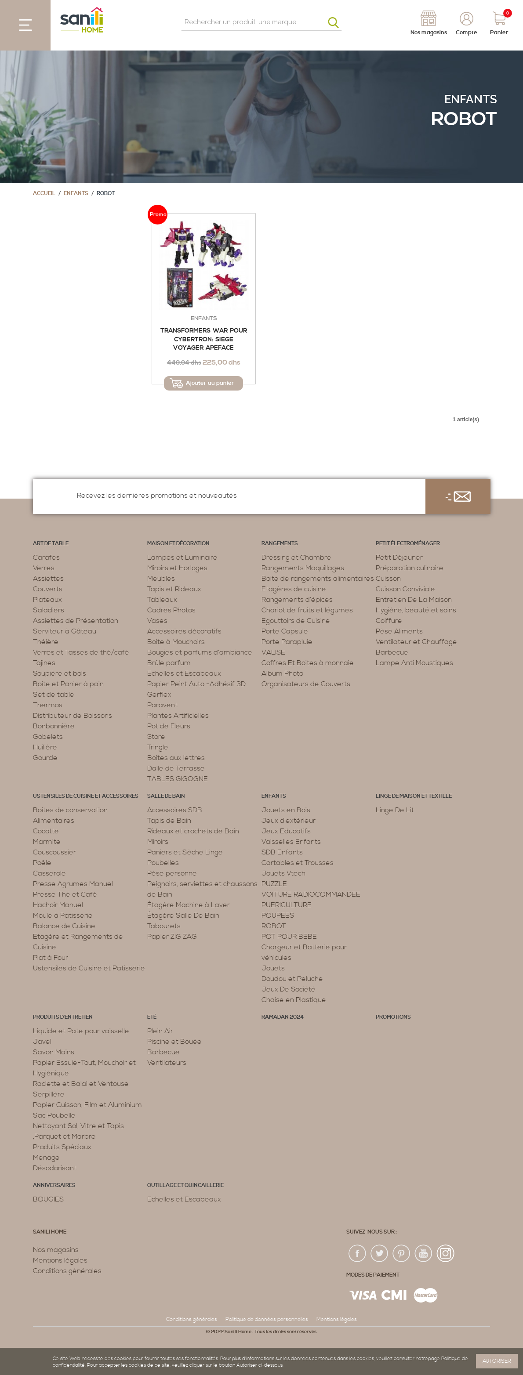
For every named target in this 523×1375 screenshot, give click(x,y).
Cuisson (388, 578)
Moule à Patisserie (63, 915)
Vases (157, 620)
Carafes (46, 557)
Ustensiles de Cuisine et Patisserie (89, 968)
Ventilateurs (166, 1062)
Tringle (157, 747)
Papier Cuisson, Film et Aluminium (87, 1104)
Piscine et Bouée (174, 1041)
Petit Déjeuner (399, 557)
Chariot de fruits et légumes (307, 610)
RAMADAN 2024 (283, 1017)
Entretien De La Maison (414, 599)
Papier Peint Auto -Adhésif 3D (196, 684)
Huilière (45, 747)
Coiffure (389, 620)
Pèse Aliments (399, 631)
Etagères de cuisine (294, 589)
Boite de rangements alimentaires (318, 578)
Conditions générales (67, 1270)
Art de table (51, 543)
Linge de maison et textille (414, 796)
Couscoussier (54, 852)
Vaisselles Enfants (291, 841)
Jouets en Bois (286, 810)
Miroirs (157, 841)
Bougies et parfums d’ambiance (199, 652)
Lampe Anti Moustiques (414, 663)
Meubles (161, 578)
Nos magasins (56, 1249)
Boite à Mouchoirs (176, 641)
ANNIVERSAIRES (54, 1185)
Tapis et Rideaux (174, 589)
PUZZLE (274, 883)
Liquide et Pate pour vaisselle (81, 1031)
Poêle (42, 862)
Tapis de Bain (169, 820)
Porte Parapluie (287, 641)
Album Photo (282, 673)
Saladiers (48, 610)
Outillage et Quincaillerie (185, 1185)
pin (401, 1254)
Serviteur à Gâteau (64, 631)
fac (358, 1254)
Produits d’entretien (63, 1017)
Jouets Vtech (283, 873)
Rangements (280, 543)
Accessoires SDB (174, 810)
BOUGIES (48, 1199)
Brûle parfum (169, 663)
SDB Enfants (282, 852)
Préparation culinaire (409, 568)
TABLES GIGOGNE (177, 778)
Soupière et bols (59, 673)
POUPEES (278, 915)
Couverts (47, 589)
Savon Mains (53, 1052)
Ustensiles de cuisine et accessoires (85, 796)
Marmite (47, 841)
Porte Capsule (285, 631)
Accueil (44, 193)
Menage (46, 1157)
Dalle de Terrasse (176, 768)
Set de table (53, 694)
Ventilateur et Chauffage (416, 641)
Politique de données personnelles (266, 1319)
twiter (379, 1254)
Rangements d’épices (297, 599)
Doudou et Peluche (292, 978)
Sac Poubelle (54, 1115)
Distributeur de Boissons (72, 715)
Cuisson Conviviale (405, 589)
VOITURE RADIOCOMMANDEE (311, 894)
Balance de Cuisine (64, 926)
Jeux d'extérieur (289, 820)
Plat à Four (50, 957)
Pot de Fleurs (168, 726)
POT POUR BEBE (289, 936)
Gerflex (159, 694)
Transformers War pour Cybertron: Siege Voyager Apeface (203, 339)
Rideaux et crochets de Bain (193, 831)
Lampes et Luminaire (182, 557)
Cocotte (46, 831)
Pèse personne (172, 873)
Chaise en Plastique (294, 999)
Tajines (44, 663)
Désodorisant (54, 1168)
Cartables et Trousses (298, 862)
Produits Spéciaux (62, 1147)
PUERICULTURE (287, 905)
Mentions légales (60, 1260)
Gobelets (48, 736)
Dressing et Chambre (296, 557)
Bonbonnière (54, 726)
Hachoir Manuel (58, 905)
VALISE (273, 652)
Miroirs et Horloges (177, 568)
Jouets (273, 968)
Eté (151, 1017)
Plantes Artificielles (178, 715)
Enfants (470, 99)
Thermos (47, 705)
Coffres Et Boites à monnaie (308, 663)
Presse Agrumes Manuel (73, 883)
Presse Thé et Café (65, 894)
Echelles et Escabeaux (184, 673)
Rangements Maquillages (303, 568)
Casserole (49, 873)
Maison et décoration (178, 543)
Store (156, 736)
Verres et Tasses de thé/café (81, 652)
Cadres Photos (171, 610)
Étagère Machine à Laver (188, 905)
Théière (45, 641)
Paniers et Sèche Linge (185, 852)
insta (445, 1254)
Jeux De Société (289, 989)
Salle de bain (166, 796)
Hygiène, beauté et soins (416, 610)
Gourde (45, 757)
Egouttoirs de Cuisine (296, 620)
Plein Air (160, 1031)
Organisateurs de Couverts (306, 684)
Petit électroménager (408, 543)
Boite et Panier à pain (68, 684)
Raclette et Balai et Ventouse (81, 1083)
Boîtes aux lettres (176, 757)
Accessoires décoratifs (184, 631)
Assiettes (48, 578)
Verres (43, 568)
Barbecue (392, 652)
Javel (42, 1041)
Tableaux (162, 599)
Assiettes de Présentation (75, 620)
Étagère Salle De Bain (183, 915)
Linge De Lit (395, 810)
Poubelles (163, 862)
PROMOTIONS (393, 1017)
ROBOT (274, 926)
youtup (423, 1254)
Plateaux (47, 599)
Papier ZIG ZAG (172, 936)
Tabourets (164, 926)
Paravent (162, 705)
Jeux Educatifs (286, 831)
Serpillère (49, 1094)
